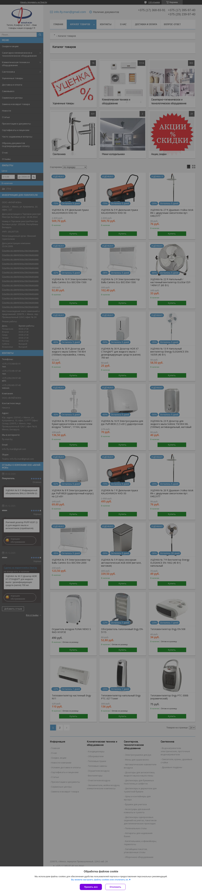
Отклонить (115, 887)
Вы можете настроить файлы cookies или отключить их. (100, 879)
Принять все (91, 887)
